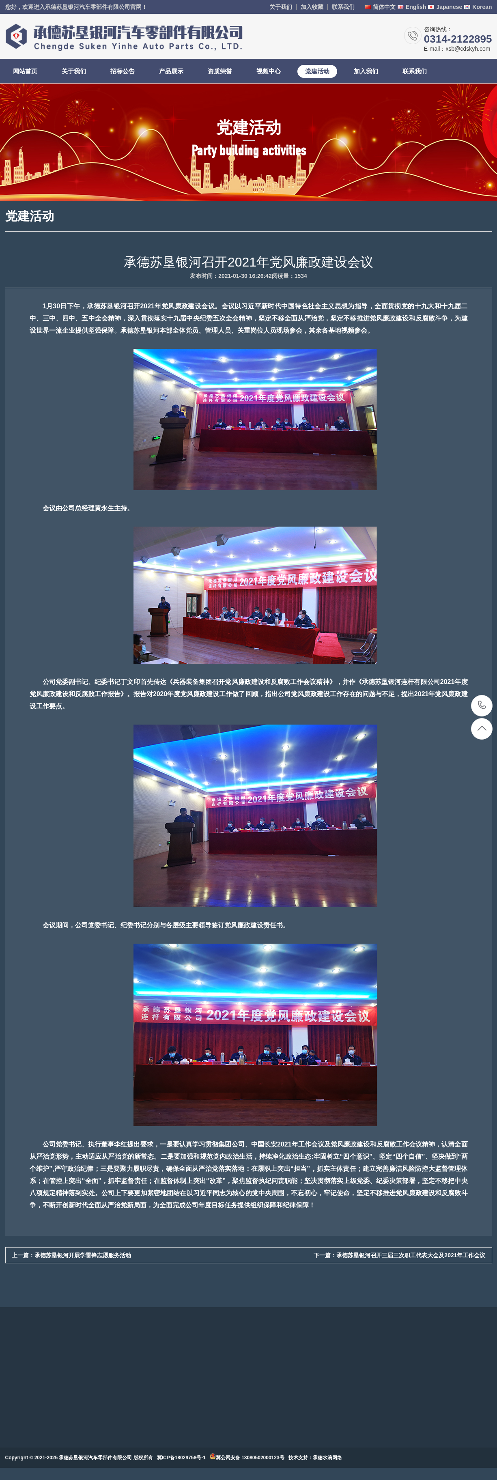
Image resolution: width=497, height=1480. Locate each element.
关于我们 (280, 7)
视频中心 (268, 71)
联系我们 (343, 7)
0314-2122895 (482, 705)
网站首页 (25, 71)
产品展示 (171, 71)
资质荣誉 (220, 71)
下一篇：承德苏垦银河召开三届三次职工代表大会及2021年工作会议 (399, 1255)
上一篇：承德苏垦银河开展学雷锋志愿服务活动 (71, 1255)
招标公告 (122, 71)
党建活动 (317, 71)
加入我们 (366, 71)
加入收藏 (312, 7)
